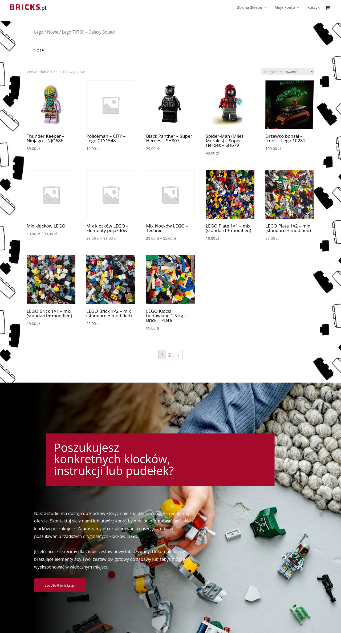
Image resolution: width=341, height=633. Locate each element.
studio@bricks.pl (60, 585)
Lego (38, 32)
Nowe (52, 32)
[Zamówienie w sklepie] (287, 71)
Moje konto (284, 8)
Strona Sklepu (249, 8)
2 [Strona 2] (169, 355)
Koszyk (313, 8)
